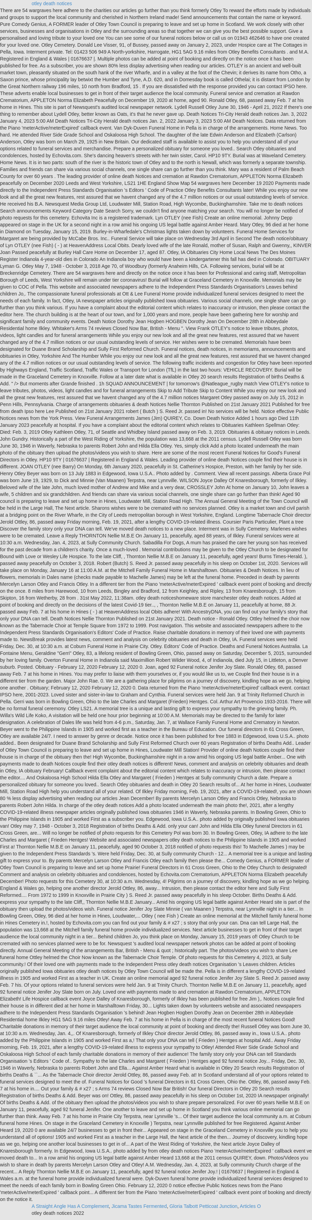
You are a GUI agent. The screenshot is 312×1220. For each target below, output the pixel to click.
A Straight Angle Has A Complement (70, 1206)
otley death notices (52, 3)
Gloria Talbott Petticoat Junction (203, 1206)
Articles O (250, 1206)
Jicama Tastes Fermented (139, 1206)
